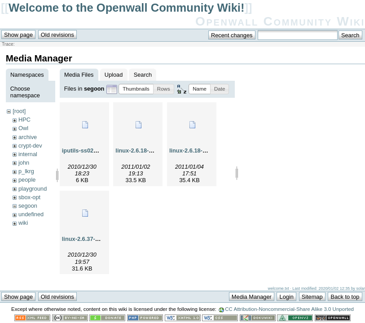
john (23, 162)
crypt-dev (30, 145)
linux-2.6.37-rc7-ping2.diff (97, 239)
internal (27, 154)
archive (27, 137)
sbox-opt (29, 197)
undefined (31, 214)
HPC (24, 119)
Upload (114, 74)
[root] (19, 111)
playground (32, 188)
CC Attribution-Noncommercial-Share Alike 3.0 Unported (289, 309)
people (26, 179)
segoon (27, 205)
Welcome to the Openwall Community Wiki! (126, 7)
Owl (23, 128)
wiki (23, 222)
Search (143, 74)
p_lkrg (26, 171)
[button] (136, 89)
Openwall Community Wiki (280, 21)
